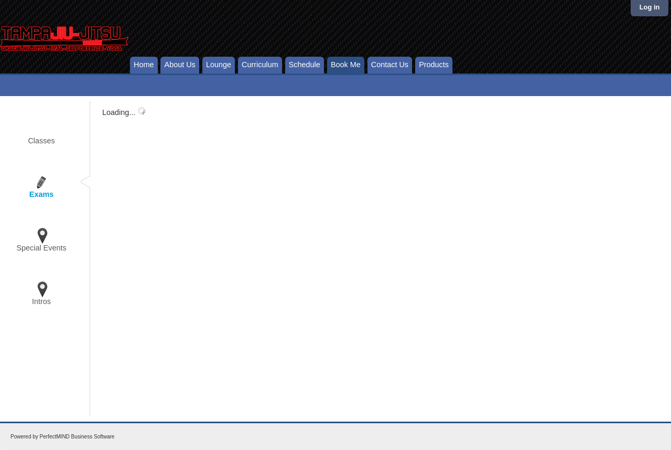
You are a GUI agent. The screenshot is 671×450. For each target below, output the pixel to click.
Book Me (346, 64)
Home (144, 64)
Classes (41, 141)
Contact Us (389, 64)
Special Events (41, 248)
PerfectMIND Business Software (77, 436)
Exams (41, 194)
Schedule (304, 64)
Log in (650, 7)
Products (434, 64)
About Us (180, 64)
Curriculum (260, 64)
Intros (41, 301)
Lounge (218, 64)
